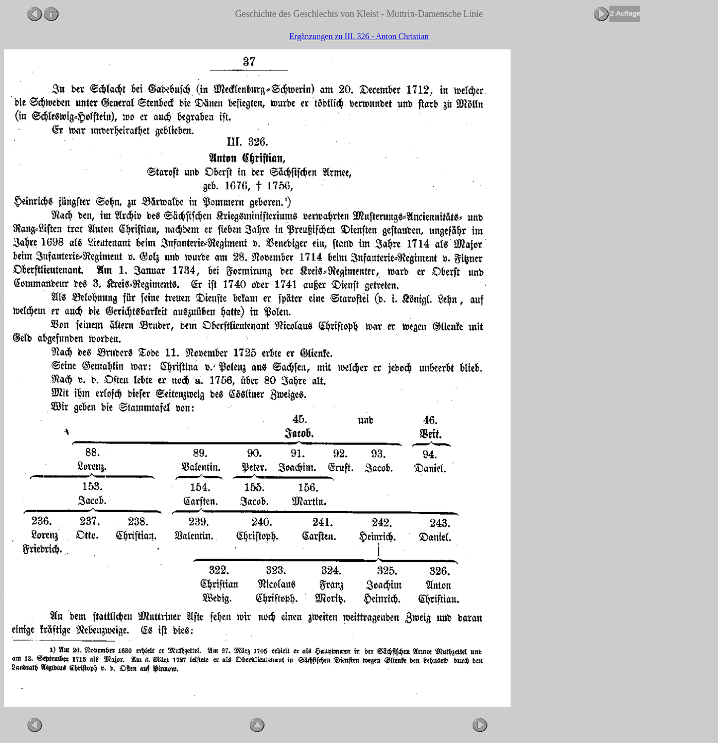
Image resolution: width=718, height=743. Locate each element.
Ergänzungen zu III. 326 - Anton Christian (358, 36)
